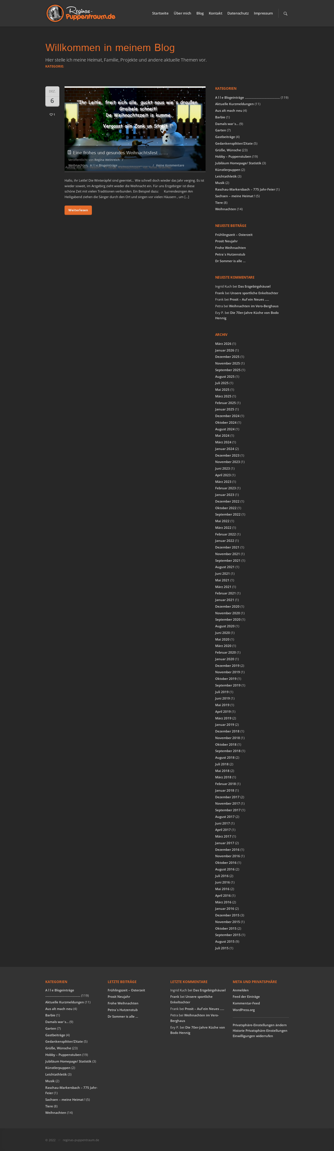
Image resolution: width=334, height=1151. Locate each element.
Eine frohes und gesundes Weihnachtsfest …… (118, 153)
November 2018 (227, 738)
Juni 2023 (222, 468)
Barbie (220, 117)
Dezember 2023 (227, 455)
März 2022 (223, 527)
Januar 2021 (224, 600)
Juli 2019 (222, 692)
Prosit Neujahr (226, 241)
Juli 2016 (222, 876)
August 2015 (225, 941)
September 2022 (228, 514)
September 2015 (228, 935)
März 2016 (223, 902)
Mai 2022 (222, 521)
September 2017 (228, 810)
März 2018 (223, 777)
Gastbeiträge (225, 137)
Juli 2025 (222, 383)
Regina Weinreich (107, 160)
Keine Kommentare (170, 165)
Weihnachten (78, 165)
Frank (219, 293)
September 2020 (228, 619)
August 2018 (225, 757)
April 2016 (223, 895)
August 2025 (225, 376)
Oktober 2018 (226, 744)
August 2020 (225, 626)
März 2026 (223, 343)
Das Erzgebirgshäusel (254, 286)
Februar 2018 (225, 784)
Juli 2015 (222, 948)
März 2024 (223, 442)
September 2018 (228, 751)
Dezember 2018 (227, 731)
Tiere (219, 202)
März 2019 (223, 718)
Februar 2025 (225, 403)
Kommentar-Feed (246, 1003)
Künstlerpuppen (227, 170)
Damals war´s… (226, 124)
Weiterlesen (78, 210)
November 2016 (227, 856)
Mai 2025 (222, 389)
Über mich (182, 13)
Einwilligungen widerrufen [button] (253, 1036)
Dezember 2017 (227, 797)
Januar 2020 (224, 659)
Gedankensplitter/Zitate (234, 143)
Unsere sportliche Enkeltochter (254, 293)
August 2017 (225, 816)
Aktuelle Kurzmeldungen (234, 104)
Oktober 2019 (226, 678)
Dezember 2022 (227, 501)
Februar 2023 (225, 488)
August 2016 (225, 869)
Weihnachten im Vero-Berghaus (253, 306)
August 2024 (225, 429)
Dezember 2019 (227, 665)
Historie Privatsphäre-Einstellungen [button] (260, 1030)
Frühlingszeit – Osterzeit (234, 234)
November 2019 (227, 672)
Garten (220, 130)
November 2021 (227, 554)
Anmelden (241, 990)
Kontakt (215, 13)
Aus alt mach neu (228, 110)
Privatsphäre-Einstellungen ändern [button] (260, 1025)
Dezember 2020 (227, 606)
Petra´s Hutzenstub (230, 254)
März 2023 (223, 481)
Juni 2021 (222, 573)
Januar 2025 (224, 409)
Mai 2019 (222, 705)
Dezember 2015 (227, 915)
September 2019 (228, 685)
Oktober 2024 (226, 422)
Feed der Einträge (246, 996)
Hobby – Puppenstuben (233, 156)
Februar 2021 (225, 593)
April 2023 (223, 475)
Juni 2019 (222, 698)
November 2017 (227, 803)
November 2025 (227, 363)
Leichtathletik (226, 176)
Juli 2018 (222, 764)
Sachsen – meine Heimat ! (235, 196)
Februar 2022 (225, 534)
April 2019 (223, 711)
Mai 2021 (222, 580)
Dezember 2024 (227, 416)
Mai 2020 (222, 639)
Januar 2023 (224, 494)
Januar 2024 (224, 449)
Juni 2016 (222, 882)
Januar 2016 (224, 908)
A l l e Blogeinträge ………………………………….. (120, 165)
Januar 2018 (224, 790)
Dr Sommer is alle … (230, 261)
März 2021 (223, 587)
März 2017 (223, 836)
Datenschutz (238, 13)
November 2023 (227, 462)
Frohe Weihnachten (230, 247)
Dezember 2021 (227, 547)
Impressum (263, 13)
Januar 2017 (224, 843)
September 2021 (228, 560)
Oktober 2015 (226, 928)
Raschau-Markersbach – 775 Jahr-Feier (245, 189)
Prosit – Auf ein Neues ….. (249, 299)
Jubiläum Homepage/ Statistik (238, 163)
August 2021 (225, 567)
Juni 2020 (222, 633)
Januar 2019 (224, 724)
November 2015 (227, 922)
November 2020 (227, 613)
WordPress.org (244, 1010)
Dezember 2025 (227, 356)
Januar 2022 (224, 540)
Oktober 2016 (226, 862)
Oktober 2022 (226, 508)
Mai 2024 (222, 435)
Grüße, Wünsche (228, 150)
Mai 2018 (222, 771)
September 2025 (228, 370)
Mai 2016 (222, 889)
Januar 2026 (224, 350)
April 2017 (223, 830)
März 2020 (223, 646)
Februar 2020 (225, 652)
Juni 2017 (222, 823)
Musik (220, 183)
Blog (200, 13)
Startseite (160, 13)
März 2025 (223, 396)
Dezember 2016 (227, 849)
